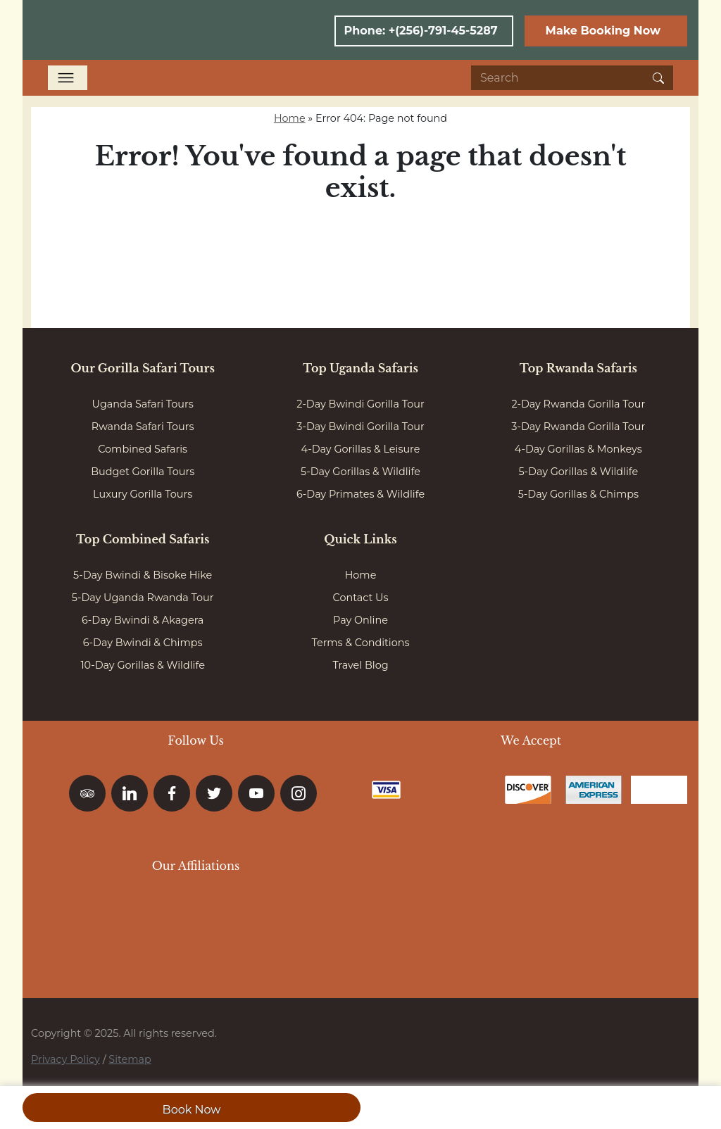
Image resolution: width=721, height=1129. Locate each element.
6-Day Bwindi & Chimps (143, 642)
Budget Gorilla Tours (142, 471)
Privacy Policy (65, 1059)
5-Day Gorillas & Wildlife (360, 471)
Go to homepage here (360, 240)
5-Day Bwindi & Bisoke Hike (142, 575)
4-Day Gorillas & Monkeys (578, 449)
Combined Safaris (142, 449)
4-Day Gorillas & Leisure (360, 449)
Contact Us (361, 597)
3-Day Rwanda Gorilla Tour (578, 426)
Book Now (192, 1109)
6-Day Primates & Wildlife (360, 494)
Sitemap (129, 1059)
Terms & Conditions (361, 642)
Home (290, 118)
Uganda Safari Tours (143, 404)
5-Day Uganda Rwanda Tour (143, 597)
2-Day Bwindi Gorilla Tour (360, 404)
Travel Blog (360, 665)
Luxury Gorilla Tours (142, 494)
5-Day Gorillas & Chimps (578, 494)
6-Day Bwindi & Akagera (142, 620)
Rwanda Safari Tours (143, 426)
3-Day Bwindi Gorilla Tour (360, 426)
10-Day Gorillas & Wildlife (142, 665)
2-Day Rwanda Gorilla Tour (578, 404)
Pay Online (360, 620)
